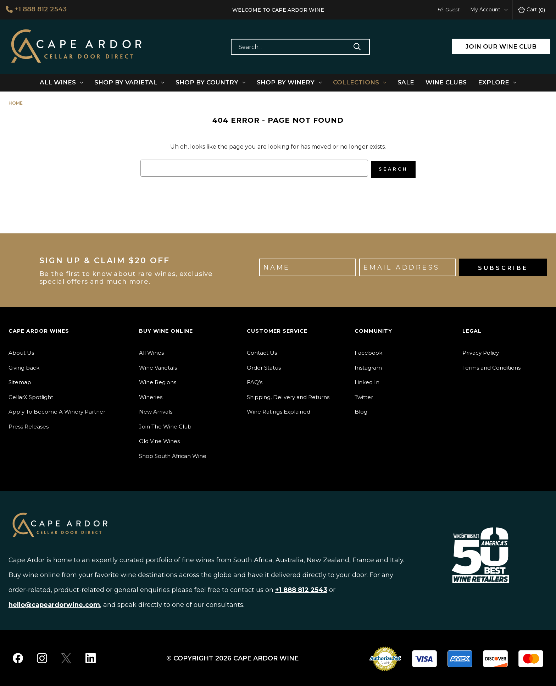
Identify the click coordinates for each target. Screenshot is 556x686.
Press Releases (29, 425)
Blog (361, 410)
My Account (488, 9)
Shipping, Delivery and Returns (288, 395)
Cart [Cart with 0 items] (531, 9)
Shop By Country (210, 82)
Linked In (367, 381)
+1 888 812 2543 (38, 9)
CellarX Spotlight (31, 395)
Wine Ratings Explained (278, 410)
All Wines (61, 82)
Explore (497, 82)
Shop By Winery (289, 82)
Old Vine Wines (159, 440)
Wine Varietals (158, 366)
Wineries (150, 395)
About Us (21, 351)
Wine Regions (157, 381)
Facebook (368, 351)
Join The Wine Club (165, 425)
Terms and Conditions (491, 366)
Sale (405, 82)
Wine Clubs (446, 82)
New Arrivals (155, 410)
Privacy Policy (480, 351)
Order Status (264, 366)
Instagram (368, 366)
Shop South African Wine (172, 454)
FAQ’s (254, 381)
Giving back (24, 366)
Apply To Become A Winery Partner (57, 410)
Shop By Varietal (129, 82)
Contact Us (262, 351)
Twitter (364, 395)
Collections (359, 82)
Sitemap (20, 381)
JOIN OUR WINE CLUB (501, 46)
